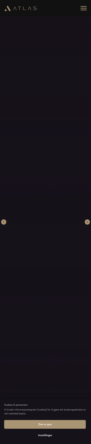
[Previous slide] (3, 222)
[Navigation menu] (84, 8)
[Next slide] (87, 222)
